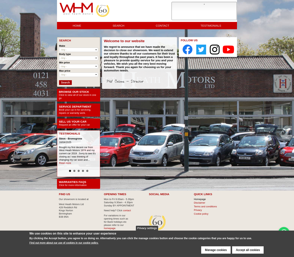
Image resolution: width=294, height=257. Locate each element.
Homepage (200, 198)
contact (127, 209)
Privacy (198, 209)
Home (77, 26)
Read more (65, 163)
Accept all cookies (248, 250)
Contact (162, 26)
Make (62, 45)
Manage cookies (216, 250)
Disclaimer (199, 202)
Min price (64, 62)
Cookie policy (201, 213)
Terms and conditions (205, 205)
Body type (65, 54)
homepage (109, 227)
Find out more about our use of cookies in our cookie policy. (64, 242)
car (88, 124)
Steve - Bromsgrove (70, 138)
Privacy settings (147, 228)
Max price (64, 70)
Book (62, 109)
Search (118, 26)
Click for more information (73, 184)
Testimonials (211, 26)
